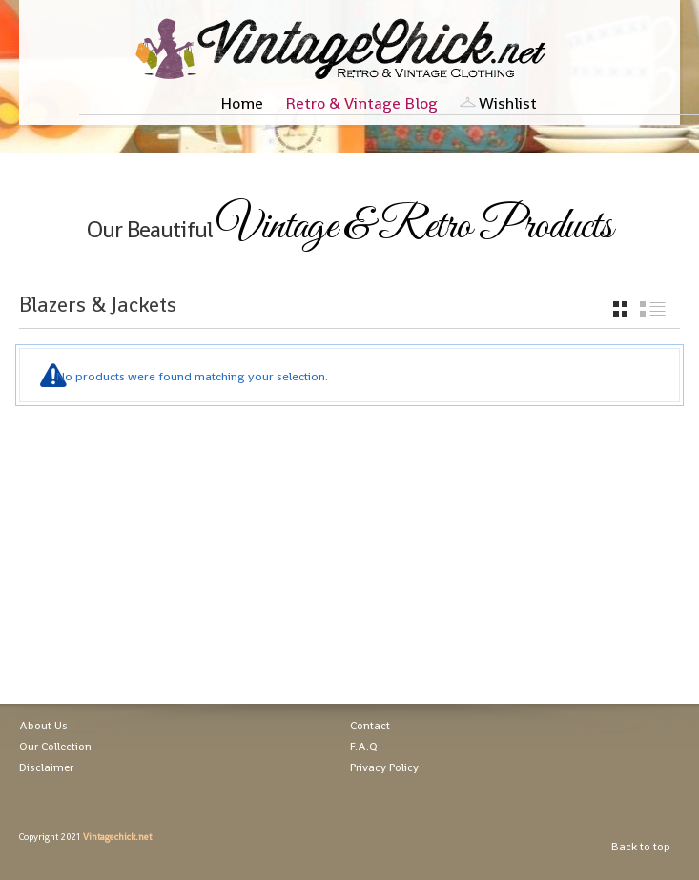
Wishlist (508, 102)
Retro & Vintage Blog (361, 102)
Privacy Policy (384, 767)
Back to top (640, 846)
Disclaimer (46, 767)
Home (241, 102)
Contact (370, 725)
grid (620, 309)
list (653, 309)
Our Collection (55, 746)
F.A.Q (364, 746)
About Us (43, 725)
